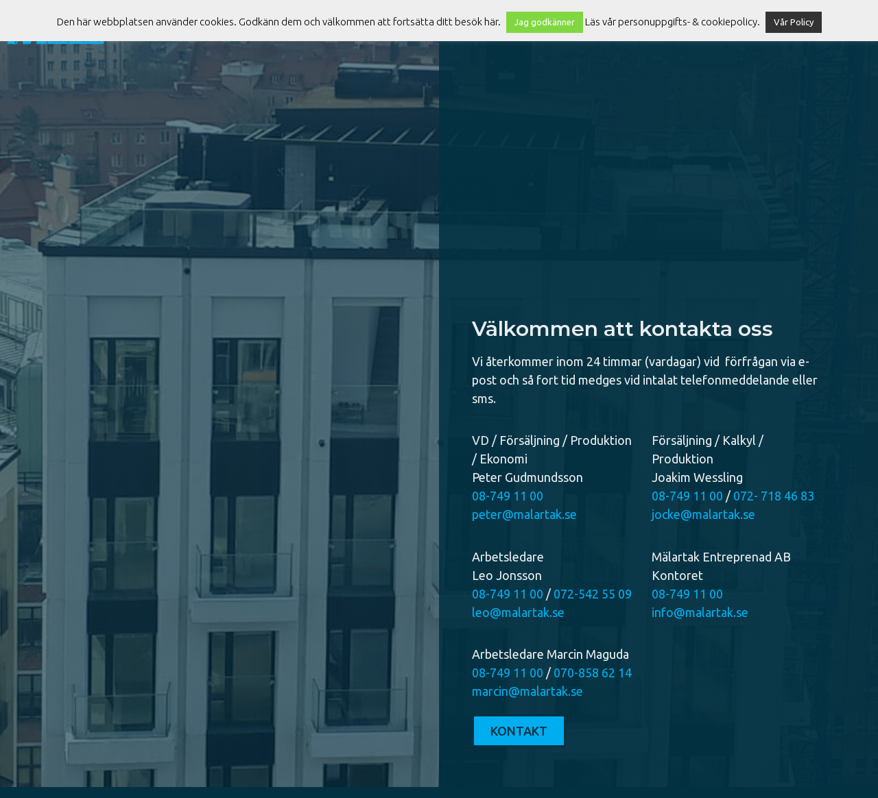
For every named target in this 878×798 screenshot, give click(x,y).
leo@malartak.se (518, 612)
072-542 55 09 (593, 594)
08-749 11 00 (507, 496)
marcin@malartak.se (527, 691)
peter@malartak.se (524, 514)
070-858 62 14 (593, 672)
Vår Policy (794, 22)
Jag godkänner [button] (544, 22)
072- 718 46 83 (773, 496)
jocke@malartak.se (703, 514)
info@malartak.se (700, 612)
